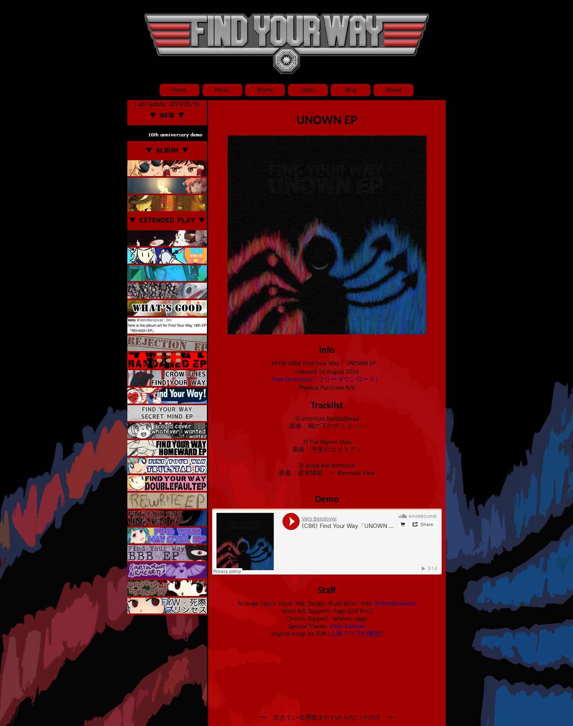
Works (265, 89)
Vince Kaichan (347, 626)
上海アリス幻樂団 (355, 633)
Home (179, 89)
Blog (350, 89)
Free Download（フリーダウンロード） (327, 379)
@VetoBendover (395, 603)
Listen (308, 89)
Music (222, 89)
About (393, 89)
